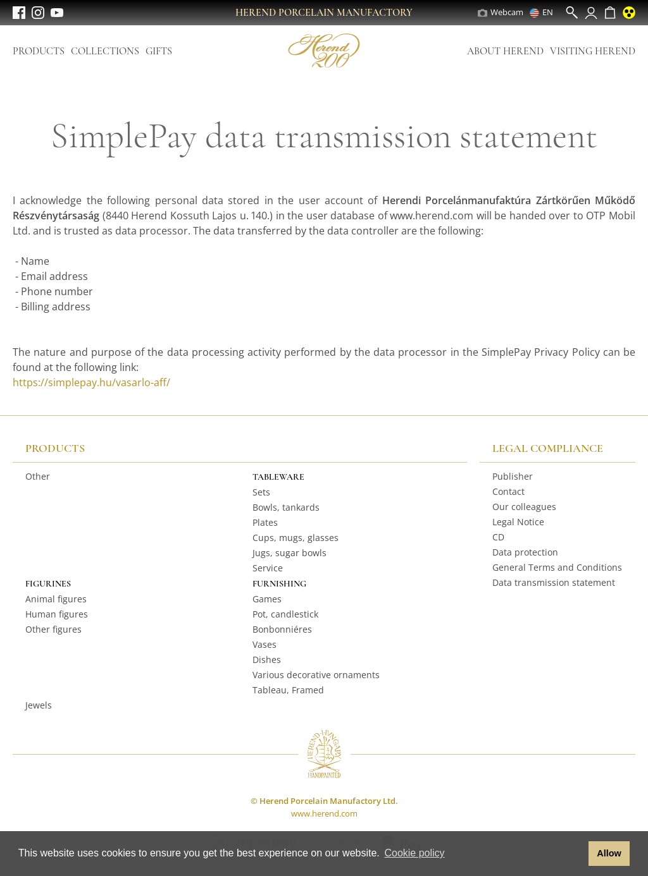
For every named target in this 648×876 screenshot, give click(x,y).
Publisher (512, 476)
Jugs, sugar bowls (289, 553)
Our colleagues (524, 507)
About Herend (505, 51)
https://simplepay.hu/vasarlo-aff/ (91, 382)
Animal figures (56, 599)
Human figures (56, 614)
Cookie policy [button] (414, 853)
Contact (508, 491)
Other (37, 476)
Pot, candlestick (285, 614)
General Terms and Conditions (557, 567)
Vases (264, 644)
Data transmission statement (553, 582)
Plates (265, 522)
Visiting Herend (592, 51)
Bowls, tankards (286, 507)
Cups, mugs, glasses (295, 538)
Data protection (525, 552)
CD (498, 537)
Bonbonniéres (282, 629)
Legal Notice (518, 522)
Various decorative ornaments (316, 675)
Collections (105, 51)
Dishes (266, 660)
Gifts (159, 51)
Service (267, 568)
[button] (575, 854)
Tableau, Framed (288, 690)
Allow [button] (609, 853)
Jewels (38, 705)
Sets (261, 492)
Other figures (53, 629)
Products (39, 51)
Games (267, 599)
